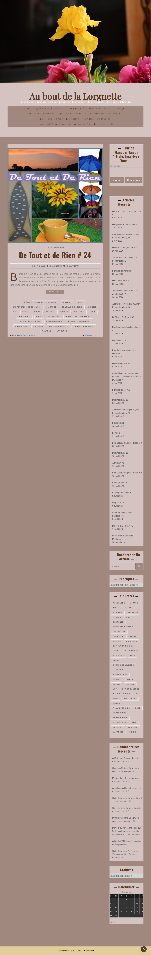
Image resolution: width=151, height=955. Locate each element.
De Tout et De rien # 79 (122, 526)
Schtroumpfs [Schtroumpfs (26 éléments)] (120, 717)
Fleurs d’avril (118, 423)
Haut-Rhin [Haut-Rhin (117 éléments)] (118, 670)
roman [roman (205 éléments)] (116, 703)
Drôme (37, 312)
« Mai (112, 922)
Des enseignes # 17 (121, 363)
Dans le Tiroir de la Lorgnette (109, 108)
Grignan (63, 312)
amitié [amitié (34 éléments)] (116, 608)
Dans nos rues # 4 (120, 281)
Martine (115, 778)
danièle (115, 788)
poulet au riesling (30, 321)
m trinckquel (117, 818)
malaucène (54, 316)
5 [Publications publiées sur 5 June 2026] (131, 900)
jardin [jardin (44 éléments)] (116, 684)
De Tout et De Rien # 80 (123, 317)
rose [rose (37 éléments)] (137, 708)
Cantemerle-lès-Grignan (26, 307)
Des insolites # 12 (120, 453)
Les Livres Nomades (41, 113)
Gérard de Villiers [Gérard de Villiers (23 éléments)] (123, 665)
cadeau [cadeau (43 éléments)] (117, 617)
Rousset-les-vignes (78, 321)
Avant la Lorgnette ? (69, 108)
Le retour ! (117, 433)
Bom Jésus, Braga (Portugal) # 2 (127, 473)
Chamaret (51, 307)
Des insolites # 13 (120, 400)
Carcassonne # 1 (120, 340)
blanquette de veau (45, 302)
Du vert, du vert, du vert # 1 (124, 247)
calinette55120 (118, 841)
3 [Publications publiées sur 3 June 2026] (121, 900)
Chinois (92, 307)
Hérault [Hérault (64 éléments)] (117, 679)
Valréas (46, 331)
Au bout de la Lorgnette (75, 96)
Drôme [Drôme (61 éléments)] (116, 651)
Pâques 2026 (118, 503)
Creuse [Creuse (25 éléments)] (132, 636)
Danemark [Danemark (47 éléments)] (131, 641)
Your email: (115, 166)
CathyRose (117, 798)
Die (15, 312)
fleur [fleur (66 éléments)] (116, 660)
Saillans (38, 326)
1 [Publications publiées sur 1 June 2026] (110, 900)
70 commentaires (91, 335)
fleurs (50, 312)
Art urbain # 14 (119, 463)
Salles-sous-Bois (58, 326)
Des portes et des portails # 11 (126, 224)
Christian (116, 808)
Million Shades (88, 951)
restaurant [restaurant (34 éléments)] (130, 698)
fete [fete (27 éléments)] (132, 655)
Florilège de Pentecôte (122, 271)
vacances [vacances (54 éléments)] (118, 732)
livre (39, 316)
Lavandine (57, 266)
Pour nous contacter (96, 118)
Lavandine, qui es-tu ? (36, 108)
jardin (92, 312)
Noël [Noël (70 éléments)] (115, 698)
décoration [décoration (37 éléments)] (131, 651)
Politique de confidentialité (59, 118)
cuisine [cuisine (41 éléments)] (117, 641)
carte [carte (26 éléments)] (129, 617)
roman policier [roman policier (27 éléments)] (121, 708)
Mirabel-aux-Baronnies (78, 316)
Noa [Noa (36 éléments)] (138, 694)
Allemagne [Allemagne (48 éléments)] (119, 603)
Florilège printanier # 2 (122, 493)
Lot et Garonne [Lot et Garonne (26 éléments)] (130, 689)
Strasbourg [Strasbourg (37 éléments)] (119, 722)
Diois (25, 312)
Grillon (78, 312)
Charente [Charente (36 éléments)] (118, 622)
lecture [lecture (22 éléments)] (130, 684)
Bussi (81, 302)
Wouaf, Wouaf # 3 (120, 483)
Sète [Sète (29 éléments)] (134, 722)
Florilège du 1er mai (121, 390)
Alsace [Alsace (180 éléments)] (134, 603)
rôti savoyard (54, 321)
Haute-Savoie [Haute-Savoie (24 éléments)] (120, 674)
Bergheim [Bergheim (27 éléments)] (133, 612)
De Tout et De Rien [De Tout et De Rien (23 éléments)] (123, 646)
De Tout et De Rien (55, 247)
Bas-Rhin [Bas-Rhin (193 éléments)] (118, 612)
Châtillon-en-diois (72, 307)
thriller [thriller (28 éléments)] (133, 727)
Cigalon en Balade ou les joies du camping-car (90, 113)
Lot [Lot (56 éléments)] (115, 689)
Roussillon (21, 326)
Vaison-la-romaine (84, 326)
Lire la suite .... (55, 292)
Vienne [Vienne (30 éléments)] (132, 732)
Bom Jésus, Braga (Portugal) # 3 (127, 443)
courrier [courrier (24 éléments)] (118, 636)
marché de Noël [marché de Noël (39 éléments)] (121, 694)
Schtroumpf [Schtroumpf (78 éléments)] (119, 713)
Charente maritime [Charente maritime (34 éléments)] (123, 627)
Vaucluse (62, 331)
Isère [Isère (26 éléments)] (130, 679)
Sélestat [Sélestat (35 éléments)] (118, 727)
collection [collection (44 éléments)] (119, 631)
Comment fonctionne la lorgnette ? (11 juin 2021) (73, 124)
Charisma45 (117, 768)
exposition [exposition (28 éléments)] (119, 655)
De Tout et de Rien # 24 (55, 255)
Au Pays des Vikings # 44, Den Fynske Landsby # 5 (125, 854)
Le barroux (24, 316)
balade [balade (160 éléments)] (129, 608)
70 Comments (72, 266)
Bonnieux (67, 302)
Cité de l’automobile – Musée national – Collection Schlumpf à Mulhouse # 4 (126, 376)
